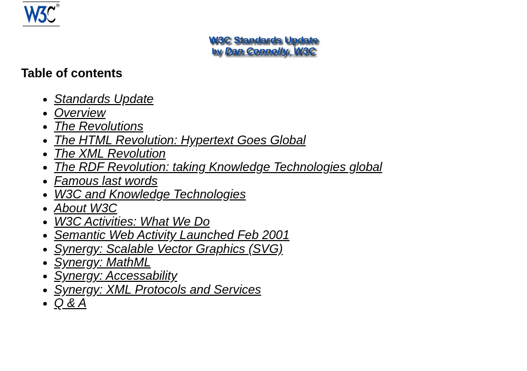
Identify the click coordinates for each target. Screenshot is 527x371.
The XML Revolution (110, 153)
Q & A (70, 303)
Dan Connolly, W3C (270, 50)
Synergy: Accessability (115, 275)
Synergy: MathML (102, 262)
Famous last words (105, 181)
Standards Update (103, 99)
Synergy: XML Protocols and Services (157, 289)
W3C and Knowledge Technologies (150, 194)
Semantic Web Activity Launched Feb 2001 (172, 235)
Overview (80, 113)
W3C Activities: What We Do (132, 221)
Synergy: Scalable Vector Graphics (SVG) (168, 249)
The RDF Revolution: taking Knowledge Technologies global (218, 167)
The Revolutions (98, 126)
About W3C (85, 208)
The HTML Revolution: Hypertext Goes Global (180, 140)
